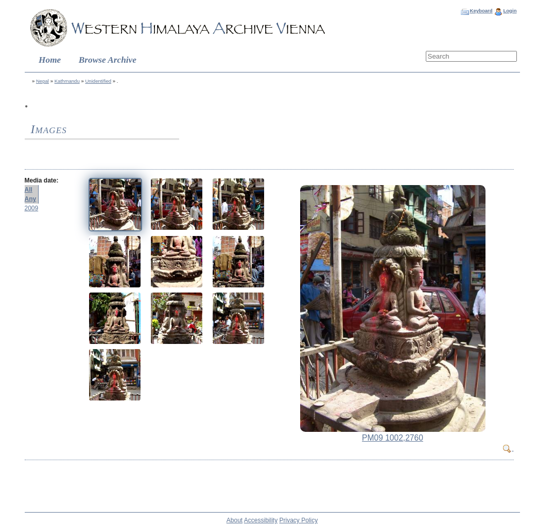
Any (31, 199)
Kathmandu (67, 81)
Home (50, 60)
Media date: (42, 180)
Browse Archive (107, 60)
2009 (32, 208)
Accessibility (260, 520)
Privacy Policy (299, 520)
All (28, 189)
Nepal (42, 81)
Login (509, 10)
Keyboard (481, 10)
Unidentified (98, 81)
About (234, 520)
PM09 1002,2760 (392, 437)
